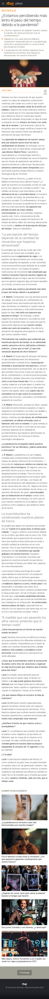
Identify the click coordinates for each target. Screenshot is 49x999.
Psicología (24, 972)
